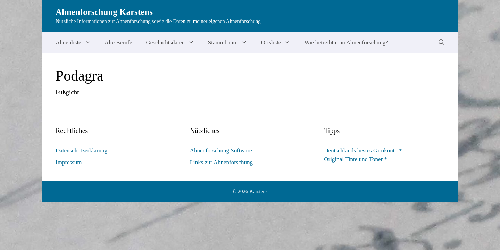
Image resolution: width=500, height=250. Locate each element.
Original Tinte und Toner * (355, 159)
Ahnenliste (77, 42)
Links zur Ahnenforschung (221, 162)
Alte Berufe (118, 42)
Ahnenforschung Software (221, 150)
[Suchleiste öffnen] (441, 42)
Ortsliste (279, 42)
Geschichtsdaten (173, 42)
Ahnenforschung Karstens (104, 12)
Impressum (69, 162)
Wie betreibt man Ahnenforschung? (346, 42)
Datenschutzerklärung (81, 150)
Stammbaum (231, 42)
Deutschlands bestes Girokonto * (363, 150)
